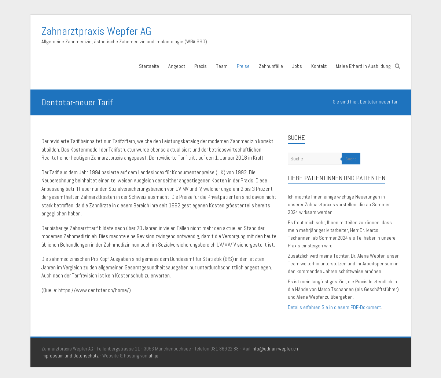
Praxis (200, 66)
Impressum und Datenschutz (70, 356)
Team (222, 66)
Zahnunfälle (271, 66)
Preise (243, 66)
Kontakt (319, 66)
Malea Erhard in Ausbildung (363, 66)
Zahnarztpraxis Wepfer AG (96, 31)
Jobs (297, 66)
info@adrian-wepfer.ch (274, 349)
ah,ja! (153, 356)
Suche (351, 159)
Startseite (149, 66)
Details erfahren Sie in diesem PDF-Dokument (334, 307)
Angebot (176, 66)
